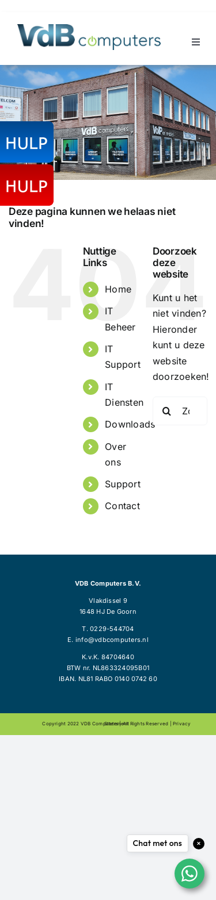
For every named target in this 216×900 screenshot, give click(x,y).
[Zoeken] (167, 411)
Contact (122, 505)
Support (123, 484)
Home (118, 289)
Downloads (130, 424)
